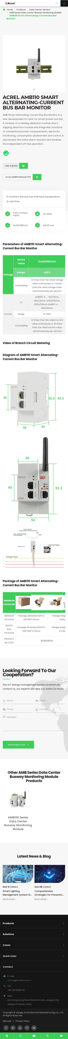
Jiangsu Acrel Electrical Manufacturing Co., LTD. (40, 1012)
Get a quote (14, 166)
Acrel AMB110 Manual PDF (21, 177)
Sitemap (7, 1021)
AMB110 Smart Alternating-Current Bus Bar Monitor (31, 17)
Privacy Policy (23, 1021)
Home (10, 9)
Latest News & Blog (34, 858)
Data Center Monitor (39, 9)
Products (21, 9)
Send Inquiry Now (21, 744)
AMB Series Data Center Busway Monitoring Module (35, 12)
